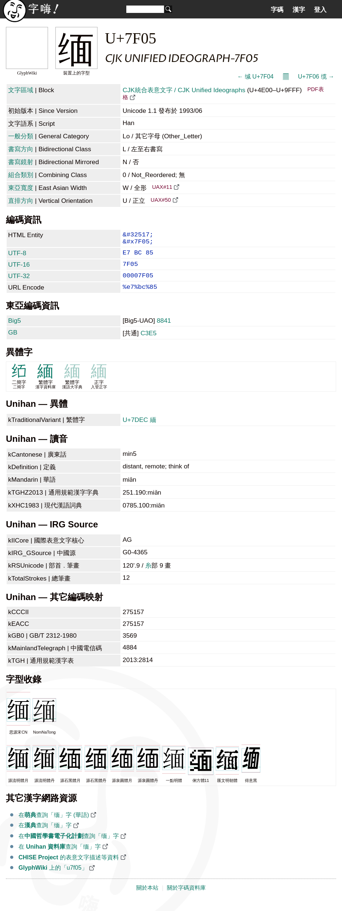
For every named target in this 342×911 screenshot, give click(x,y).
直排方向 (20, 200)
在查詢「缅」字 (45, 835)
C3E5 (148, 342)
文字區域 (20, 90)
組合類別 (20, 175)
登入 (320, 9)
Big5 (14, 330)
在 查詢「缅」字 (59, 856)
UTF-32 (19, 282)
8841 (164, 330)
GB (12, 342)
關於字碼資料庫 (186, 897)
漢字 (299, 9)
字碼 (277, 9)
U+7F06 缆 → (316, 76)
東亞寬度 (20, 187)
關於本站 (147, 897)
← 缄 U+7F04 (255, 76)
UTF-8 (17, 256)
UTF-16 (19, 269)
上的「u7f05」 (53, 877)
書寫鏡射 (20, 162)
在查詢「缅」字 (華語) (53, 824)
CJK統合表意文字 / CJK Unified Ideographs (184, 90)
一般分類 (20, 136)
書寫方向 (20, 149)
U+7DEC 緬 (139, 429)
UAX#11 (162, 187)
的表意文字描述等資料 (68, 867)
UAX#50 (161, 200)
